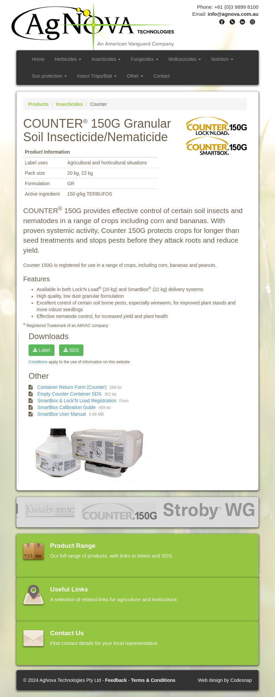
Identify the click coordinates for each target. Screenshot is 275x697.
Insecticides (106, 59)
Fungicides (144, 59)
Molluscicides (184, 59)
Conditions (38, 362)
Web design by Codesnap (225, 680)
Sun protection (49, 76)
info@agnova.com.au (233, 14)
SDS (71, 350)
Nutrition (222, 59)
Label (41, 350)
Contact (161, 76)
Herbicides (67, 59)
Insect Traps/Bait (97, 76)
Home (38, 59)
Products (38, 104)
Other (135, 76)
